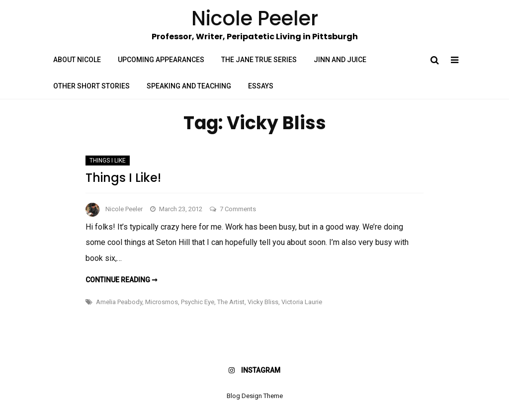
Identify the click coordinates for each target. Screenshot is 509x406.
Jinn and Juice (340, 60)
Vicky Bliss (263, 302)
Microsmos (161, 302)
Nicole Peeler (124, 209)
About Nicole (77, 60)
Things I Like (107, 160)
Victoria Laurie (301, 302)
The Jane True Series (259, 60)
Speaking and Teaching (189, 86)
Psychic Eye (197, 302)
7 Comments (238, 209)
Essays (260, 86)
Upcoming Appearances (161, 60)
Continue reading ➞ (121, 279)
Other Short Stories (91, 86)
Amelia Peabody (119, 302)
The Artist (231, 302)
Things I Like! (123, 177)
